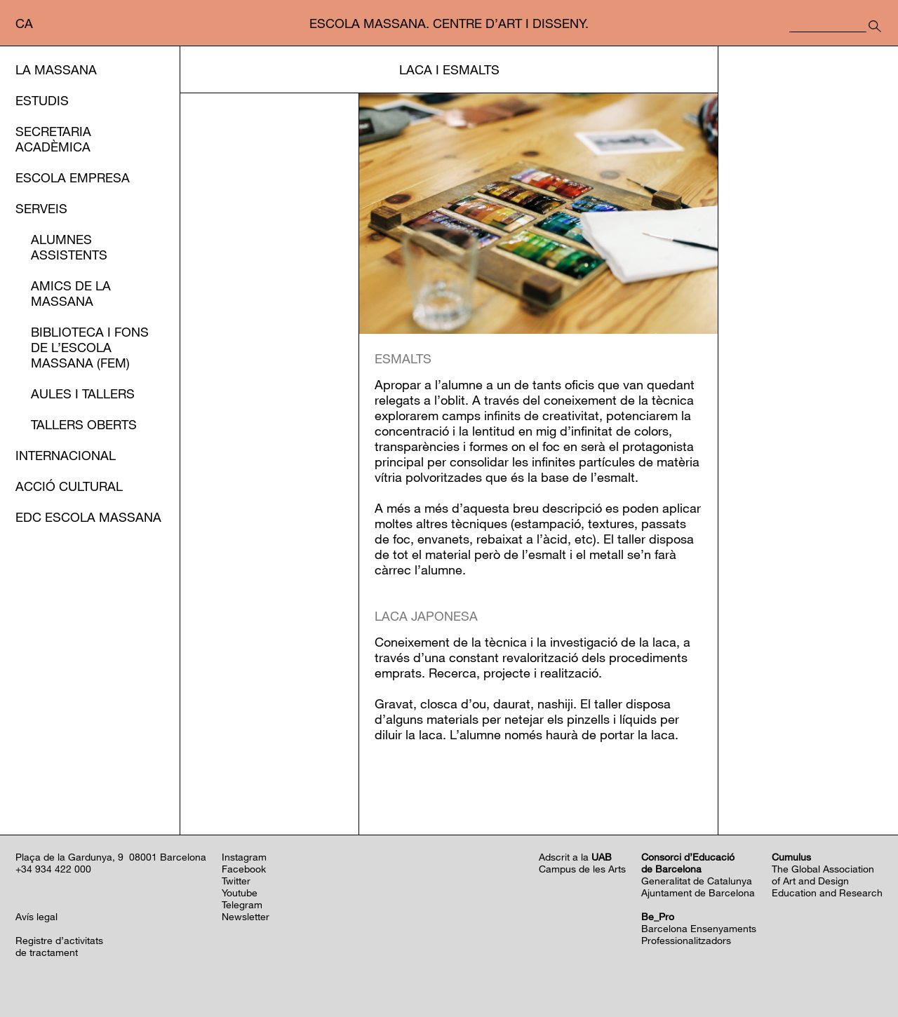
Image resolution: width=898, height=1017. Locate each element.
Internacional (65, 455)
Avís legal (36, 916)
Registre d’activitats (59, 940)
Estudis (42, 100)
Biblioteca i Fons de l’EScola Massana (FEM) (90, 347)
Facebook (244, 869)
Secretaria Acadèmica (53, 138)
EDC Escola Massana (88, 517)
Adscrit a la (575, 857)
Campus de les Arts (582, 869)
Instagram (244, 857)
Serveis (41, 208)
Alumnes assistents (69, 246)
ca (24, 23)
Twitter (236, 881)
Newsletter (245, 916)
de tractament (46, 952)
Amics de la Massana (71, 293)
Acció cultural (69, 486)
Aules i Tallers (83, 393)
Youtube (239, 892)
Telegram (242, 904)
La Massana (56, 69)
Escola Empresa (72, 177)
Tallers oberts (84, 424)
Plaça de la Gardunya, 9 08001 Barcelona (110, 857)
